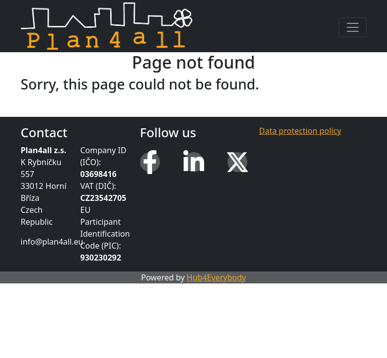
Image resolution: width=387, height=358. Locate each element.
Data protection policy (300, 130)
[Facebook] (150, 162)
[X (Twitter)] (237, 162)
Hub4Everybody (216, 277)
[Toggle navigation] (353, 27)
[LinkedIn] (194, 162)
